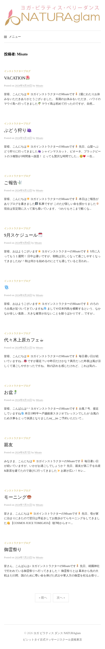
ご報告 (13, 182)
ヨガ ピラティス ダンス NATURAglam (57, 633)
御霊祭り (13, 549)
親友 (8, 444)
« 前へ (43, 597)
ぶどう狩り (17, 130)
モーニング (17, 497)
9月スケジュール (23, 235)
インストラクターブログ (17, 71)
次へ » (61, 597)
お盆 (11, 392)
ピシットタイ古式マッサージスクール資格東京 (52, 639)
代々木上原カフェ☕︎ (24, 340)
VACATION (17, 78)
